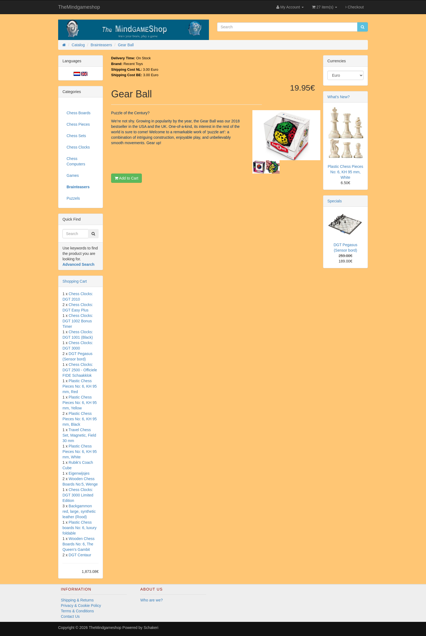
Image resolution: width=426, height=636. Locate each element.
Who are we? (151, 600)
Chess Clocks (78, 147)
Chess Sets (76, 136)
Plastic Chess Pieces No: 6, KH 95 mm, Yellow (79, 402)
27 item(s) (324, 7)
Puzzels (73, 198)
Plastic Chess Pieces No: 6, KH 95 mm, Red (79, 386)
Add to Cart (126, 178)
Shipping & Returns (77, 600)
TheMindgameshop (79, 7)
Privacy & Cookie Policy (81, 605)
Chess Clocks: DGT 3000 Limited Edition (77, 495)
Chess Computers (76, 161)
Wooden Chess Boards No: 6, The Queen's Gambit (78, 544)
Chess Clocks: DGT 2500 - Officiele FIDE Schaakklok (79, 370)
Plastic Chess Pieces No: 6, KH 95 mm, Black (79, 419)
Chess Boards (78, 113)
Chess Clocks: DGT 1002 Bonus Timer (77, 321)
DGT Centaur (80, 555)
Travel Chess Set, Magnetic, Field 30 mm (79, 435)
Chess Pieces (78, 124)
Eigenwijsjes (79, 473)
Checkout (354, 7)
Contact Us (70, 616)
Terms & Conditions (77, 611)
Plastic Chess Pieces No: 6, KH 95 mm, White (79, 451)
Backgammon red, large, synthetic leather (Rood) (79, 511)
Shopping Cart (74, 281)
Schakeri (150, 627)
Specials (334, 201)
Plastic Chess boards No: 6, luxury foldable (79, 527)
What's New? (338, 97)
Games (73, 175)
